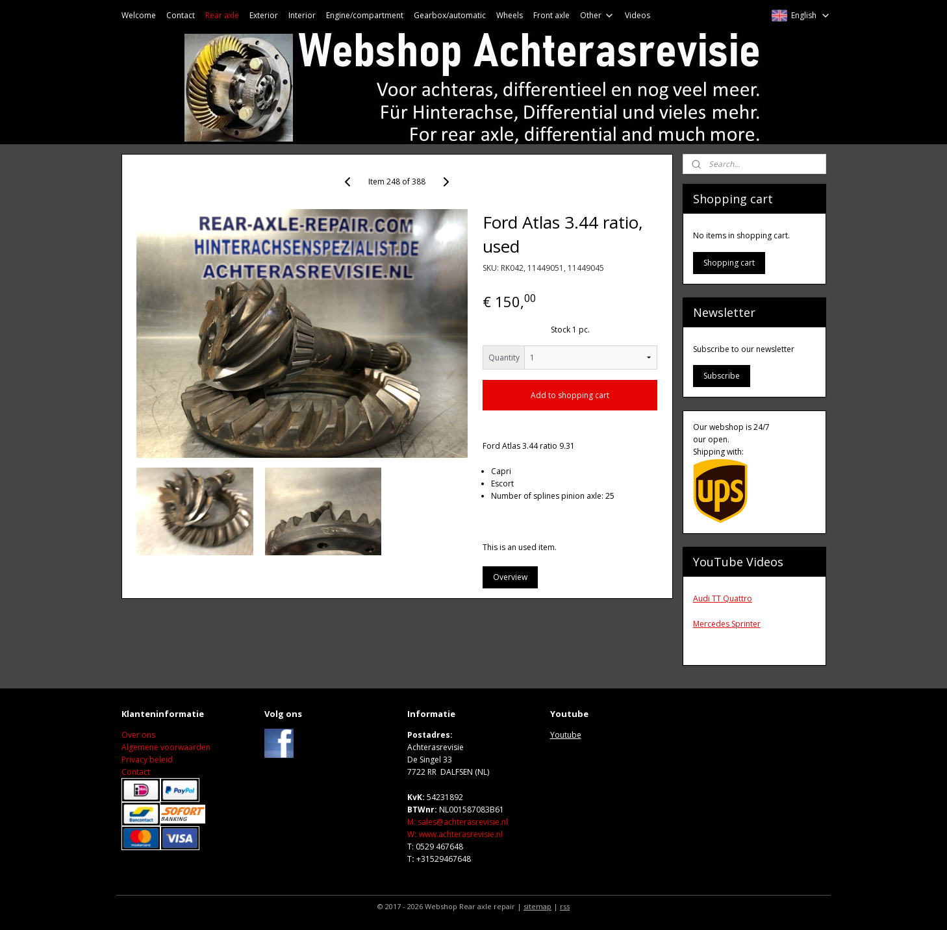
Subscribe (721, 375)
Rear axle (222, 15)
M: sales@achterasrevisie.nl (457, 821)
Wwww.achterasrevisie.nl (455, 834)
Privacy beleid (147, 759)
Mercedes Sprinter (727, 623)
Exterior (263, 15)
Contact (180, 15)
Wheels (509, 15)
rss (565, 906)
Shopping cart (729, 262)
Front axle (551, 15)
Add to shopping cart (570, 395)
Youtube (565, 734)
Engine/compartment (364, 15)
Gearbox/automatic (450, 15)
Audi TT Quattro (722, 598)
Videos (637, 15)
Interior (302, 15)
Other (597, 15)
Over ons (138, 734)
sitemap (537, 906)
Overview (510, 577)
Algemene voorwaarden (165, 747)
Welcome (138, 15)
